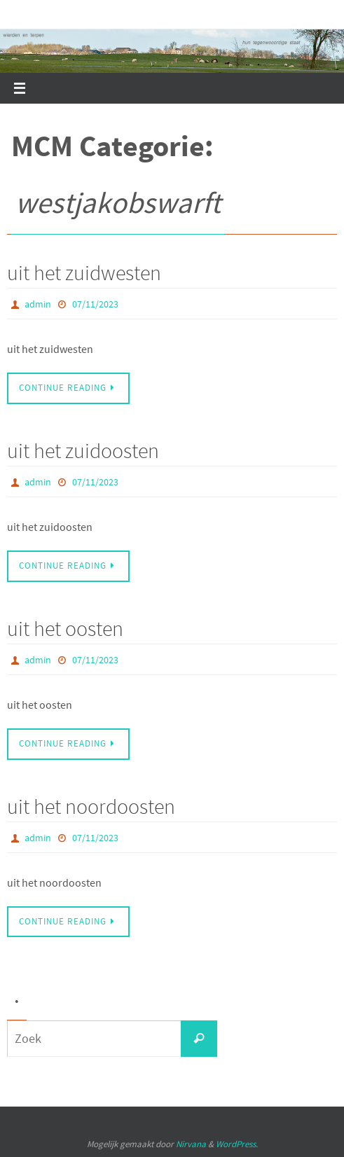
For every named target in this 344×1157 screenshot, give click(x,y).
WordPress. (237, 1144)
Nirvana (191, 1144)
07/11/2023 (95, 304)
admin (38, 304)
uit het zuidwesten (84, 272)
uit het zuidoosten (83, 450)
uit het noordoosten (91, 806)
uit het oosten (65, 628)
